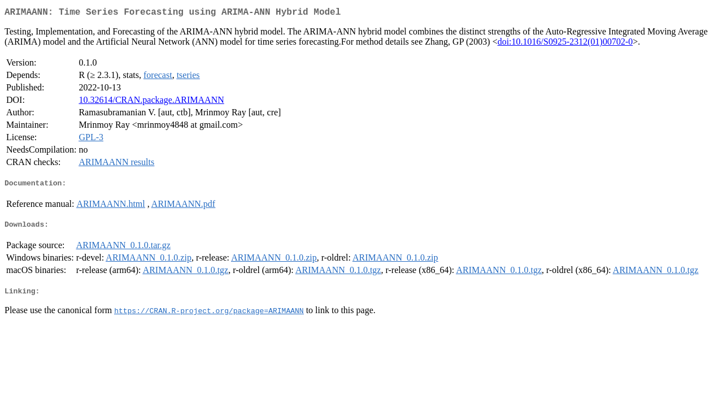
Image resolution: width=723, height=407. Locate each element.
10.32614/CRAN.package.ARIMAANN (151, 102)
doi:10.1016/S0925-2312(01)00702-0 (565, 44)
